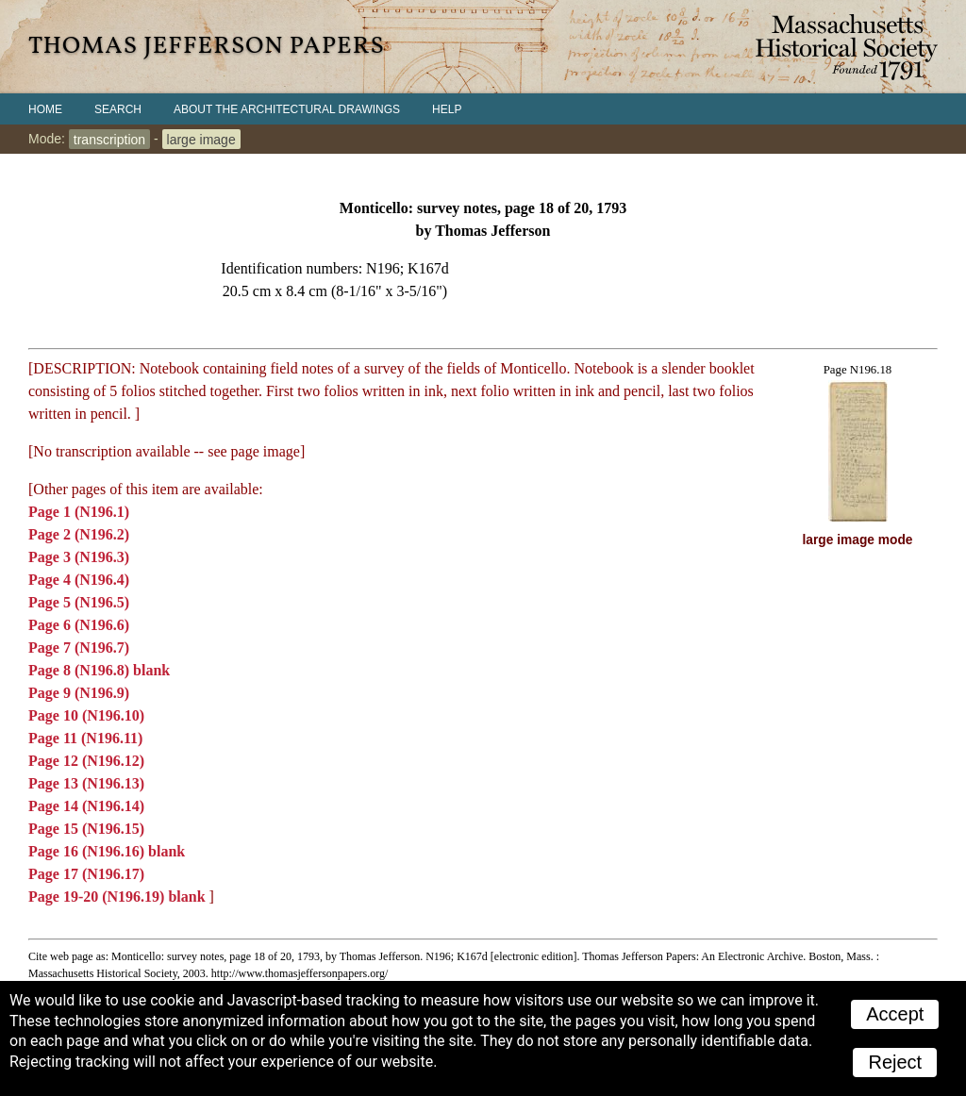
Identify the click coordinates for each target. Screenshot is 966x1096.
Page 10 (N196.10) (86, 715)
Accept (895, 1014)
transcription (109, 138)
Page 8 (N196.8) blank (99, 670)
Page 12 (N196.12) (86, 761)
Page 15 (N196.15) (86, 829)
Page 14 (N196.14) (86, 806)
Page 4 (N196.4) (78, 580)
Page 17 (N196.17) (86, 874)
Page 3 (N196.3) (78, 557)
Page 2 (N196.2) (78, 534)
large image (201, 138)
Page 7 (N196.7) (78, 647)
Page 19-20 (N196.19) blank (118, 896)
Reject (895, 1062)
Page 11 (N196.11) (85, 738)
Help (446, 109)
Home (45, 109)
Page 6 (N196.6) (78, 625)
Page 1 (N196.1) (78, 512)
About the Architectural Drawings (287, 109)
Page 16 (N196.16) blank (106, 851)
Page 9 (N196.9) (78, 693)
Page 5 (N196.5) (78, 602)
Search (118, 109)
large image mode (858, 540)
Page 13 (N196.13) (86, 783)
